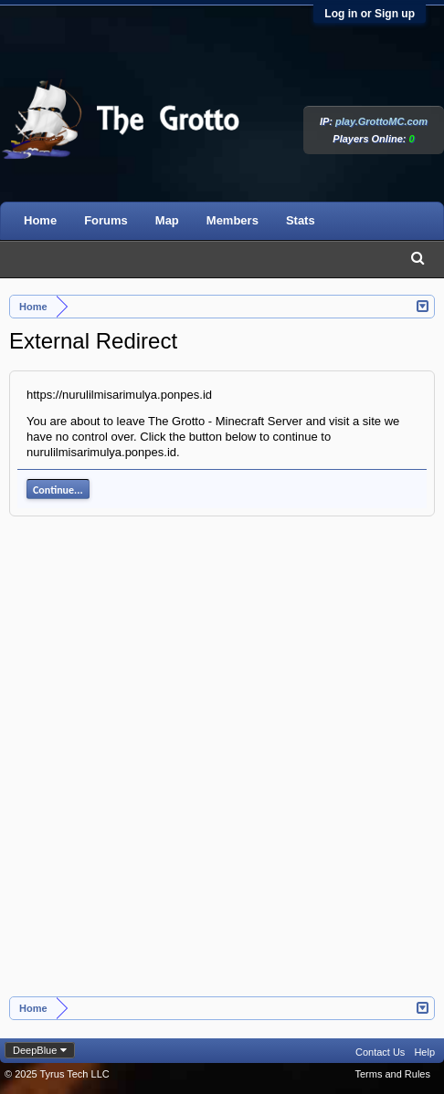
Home (40, 220)
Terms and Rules (392, 1073)
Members (232, 220)
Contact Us (380, 1052)
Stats (300, 220)
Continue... (58, 490)
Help (424, 1052)
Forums (106, 220)
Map (167, 220)
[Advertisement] (221, 766)
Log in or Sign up (369, 13)
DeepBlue (35, 1050)
